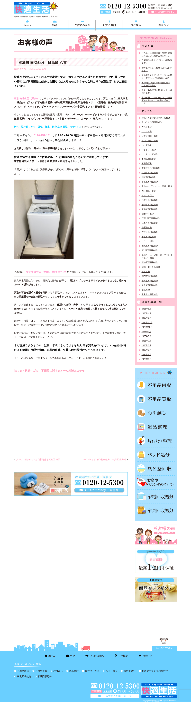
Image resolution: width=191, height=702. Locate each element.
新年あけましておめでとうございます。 (157, 69)
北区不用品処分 (149, 177)
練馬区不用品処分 (150, 246)
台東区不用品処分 (150, 182)
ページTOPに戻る (164, 648)
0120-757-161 (42, 135)
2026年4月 (146, 313)
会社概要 (136, 24)
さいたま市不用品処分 (152, 122)
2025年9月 (146, 332)
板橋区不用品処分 (150, 209)
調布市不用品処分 (150, 276)
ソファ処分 (147, 131)
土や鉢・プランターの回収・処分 (157, 186)
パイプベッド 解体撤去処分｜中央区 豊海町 (104, 459)
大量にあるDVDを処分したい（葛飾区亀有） (157, 91)
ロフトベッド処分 (150, 154)
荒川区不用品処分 (150, 250)
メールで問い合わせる (162, 12)
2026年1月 (146, 318)
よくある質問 (109, 24)
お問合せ (163, 24)
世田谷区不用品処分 (151, 168)
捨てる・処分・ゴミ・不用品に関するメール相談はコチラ (49, 370)
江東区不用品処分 (150, 223)
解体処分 (146, 271)
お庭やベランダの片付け (156, 482)
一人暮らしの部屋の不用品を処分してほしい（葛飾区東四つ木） (157, 54)
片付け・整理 (156, 441)
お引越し (156, 413)
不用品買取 (147, 163)
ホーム (27, 24)
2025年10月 (147, 327)
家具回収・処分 (149, 191)
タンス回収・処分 (150, 140)
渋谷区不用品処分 (150, 232)
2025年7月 (146, 341)
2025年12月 (147, 322)
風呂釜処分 (156, 468)
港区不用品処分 (149, 236)
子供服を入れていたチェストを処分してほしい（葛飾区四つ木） (157, 76)
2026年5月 (146, 309)
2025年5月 (146, 350)
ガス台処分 (147, 127)
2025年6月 (146, 345)
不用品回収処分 (38, 69)
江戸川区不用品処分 (151, 218)
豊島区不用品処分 (150, 281)
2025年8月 (146, 336)
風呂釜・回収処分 (150, 294)
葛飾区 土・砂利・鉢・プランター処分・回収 (157, 256)
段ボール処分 (148, 214)
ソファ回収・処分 (150, 136)
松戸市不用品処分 (150, 204)
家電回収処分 (156, 496)
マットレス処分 (149, 150)
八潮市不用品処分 (150, 172)
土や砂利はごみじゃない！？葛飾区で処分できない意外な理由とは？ (157, 100)
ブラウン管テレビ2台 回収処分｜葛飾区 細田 (38, 459)
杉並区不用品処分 (150, 200)
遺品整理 (146, 290)
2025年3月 (146, 359)
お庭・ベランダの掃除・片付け (156, 118)
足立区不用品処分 (150, 285)
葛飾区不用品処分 (150, 262)
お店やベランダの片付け (155, 670)
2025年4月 (146, 354)
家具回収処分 (156, 510)
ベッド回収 (156, 454)
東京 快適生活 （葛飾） (26, 98)
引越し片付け (148, 195)
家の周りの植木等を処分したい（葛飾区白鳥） (156, 84)
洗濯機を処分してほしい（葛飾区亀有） (157, 61)
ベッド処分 (147, 145)
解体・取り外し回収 (151, 267)
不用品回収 (156, 385)
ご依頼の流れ (81, 24)
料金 (54, 24)
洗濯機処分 (147, 227)
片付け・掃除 (148, 241)
